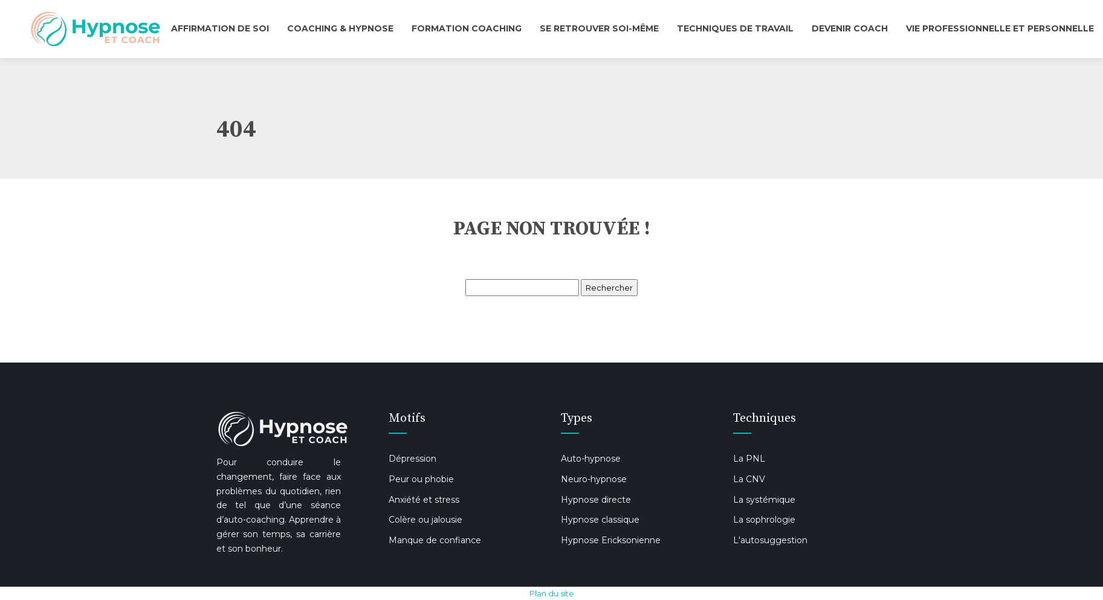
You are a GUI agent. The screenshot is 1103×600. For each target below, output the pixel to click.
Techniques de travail (735, 28)
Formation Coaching (467, 28)
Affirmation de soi (220, 28)
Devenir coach (850, 28)
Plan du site (551, 593)
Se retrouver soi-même (599, 28)
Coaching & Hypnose (340, 28)
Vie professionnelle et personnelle (1000, 28)
